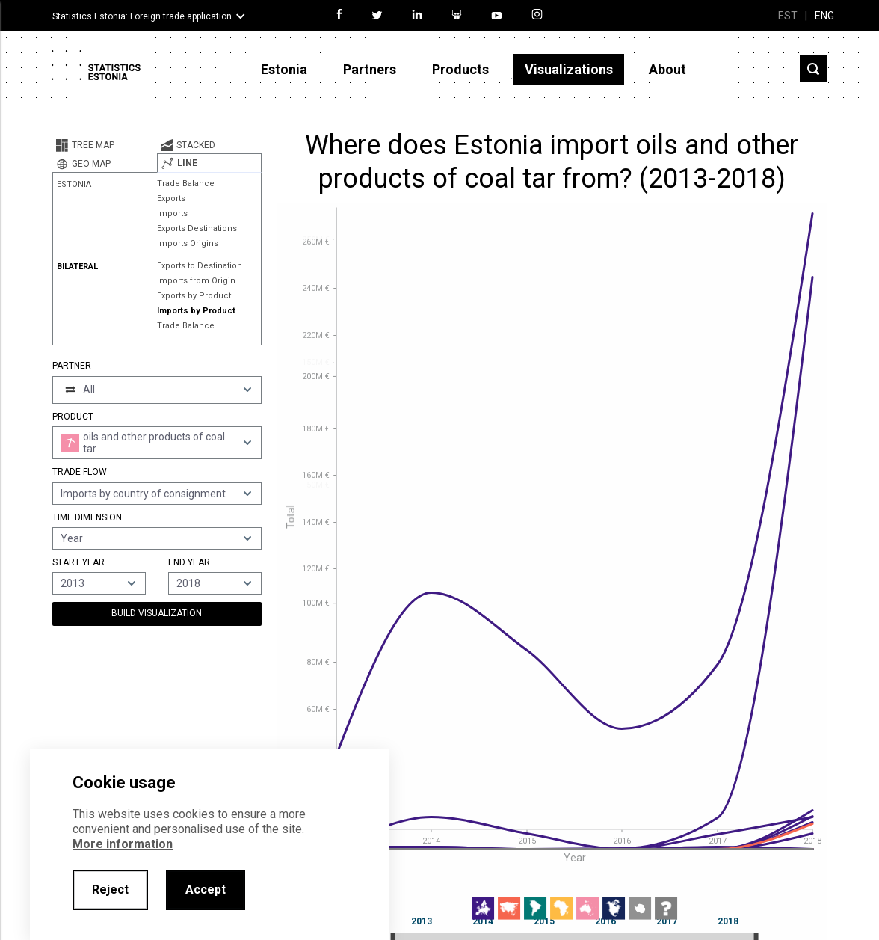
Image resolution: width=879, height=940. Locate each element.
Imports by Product (196, 311)
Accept (205, 889)
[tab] (104, 145)
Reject (110, 889)
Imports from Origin (196, 281)
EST (788, 16)
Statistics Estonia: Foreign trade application (142, 16)
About (667, 69)
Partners (369, 69)
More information (123, 844)
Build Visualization (156, 613)
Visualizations (569, 69)
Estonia (284, 69)
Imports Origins (187, 243)
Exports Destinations (197, 228)
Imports (172, 213)
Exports (171, 198)
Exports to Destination (199, 266)
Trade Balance (186, 183)
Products (460, 69)
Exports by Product (194, 296)
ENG (824, 16)
